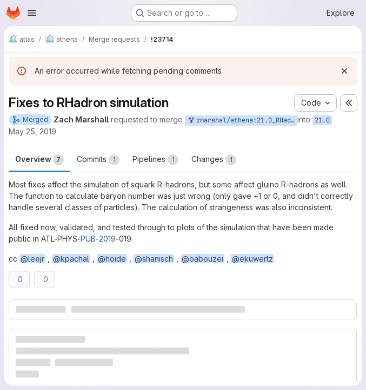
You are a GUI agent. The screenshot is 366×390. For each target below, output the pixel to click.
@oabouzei (202, 258)
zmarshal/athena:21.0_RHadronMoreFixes (242, 120)
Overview (39, 159)
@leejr (32, 258)
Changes (213, 159)
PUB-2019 (98, 238)
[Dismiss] (344, 70)
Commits (98, 159)
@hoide (112, 258)
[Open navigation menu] (32, 13)
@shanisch (154, 258)
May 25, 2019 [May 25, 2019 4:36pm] (32, 131)
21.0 (322, 120)
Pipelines (155, 159)
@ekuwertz (252, 258)
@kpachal (71, 258)
